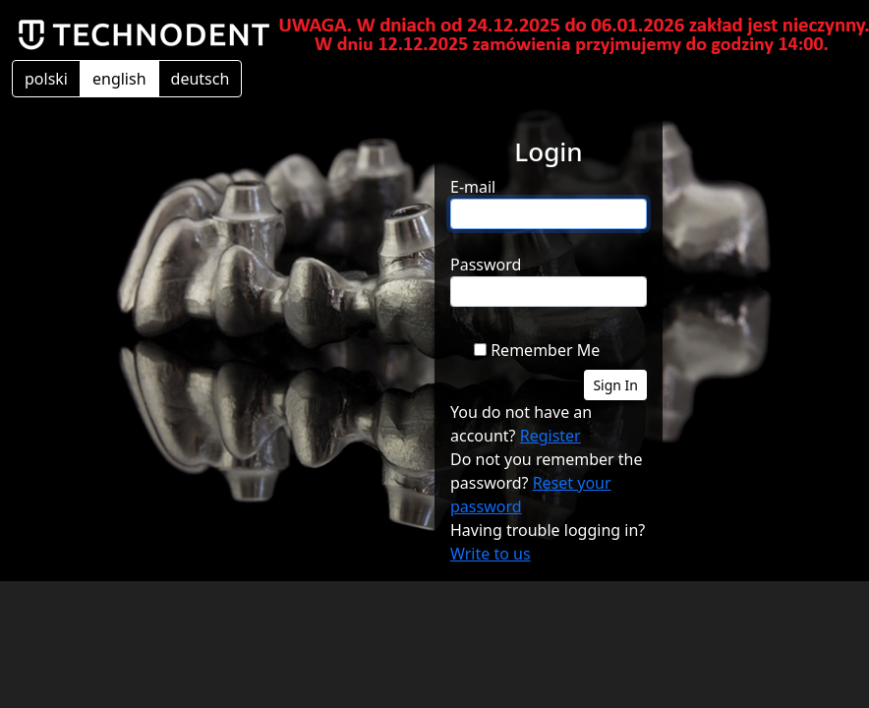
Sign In (615, 385)
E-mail (472, 187)
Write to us (490, 553)
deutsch (200, 78)
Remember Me (545, 350)
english (119, 78)
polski (46, 78)
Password (485, 264)
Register (550, 435)
